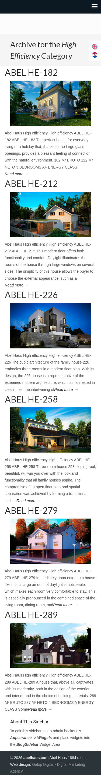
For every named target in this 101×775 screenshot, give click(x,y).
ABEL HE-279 (31, 510)
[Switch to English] (95, 47)
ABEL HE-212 (31, 183)
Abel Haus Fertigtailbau (50, 24)
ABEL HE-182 (31, 72)
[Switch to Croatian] (95, 55)
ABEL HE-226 (31, 294)
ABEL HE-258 (31, 399)
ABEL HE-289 (31, 614)
